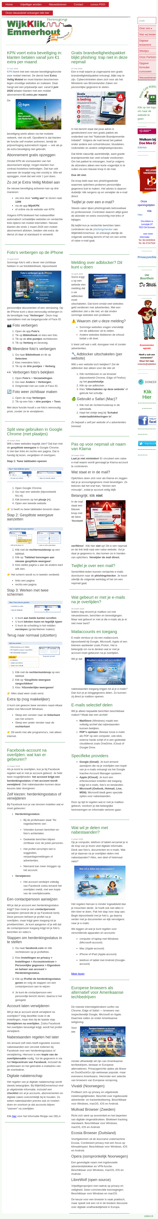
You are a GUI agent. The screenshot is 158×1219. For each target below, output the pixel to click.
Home (9, 4)
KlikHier (142, 147)
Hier (140, 214)
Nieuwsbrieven (57, 4)
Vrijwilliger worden (31, 4)
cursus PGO (98, 4)
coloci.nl (148, 1216)
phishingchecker (103, 229)
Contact (78, 4)
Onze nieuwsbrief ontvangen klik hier (27, 12)
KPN (10, 71)
